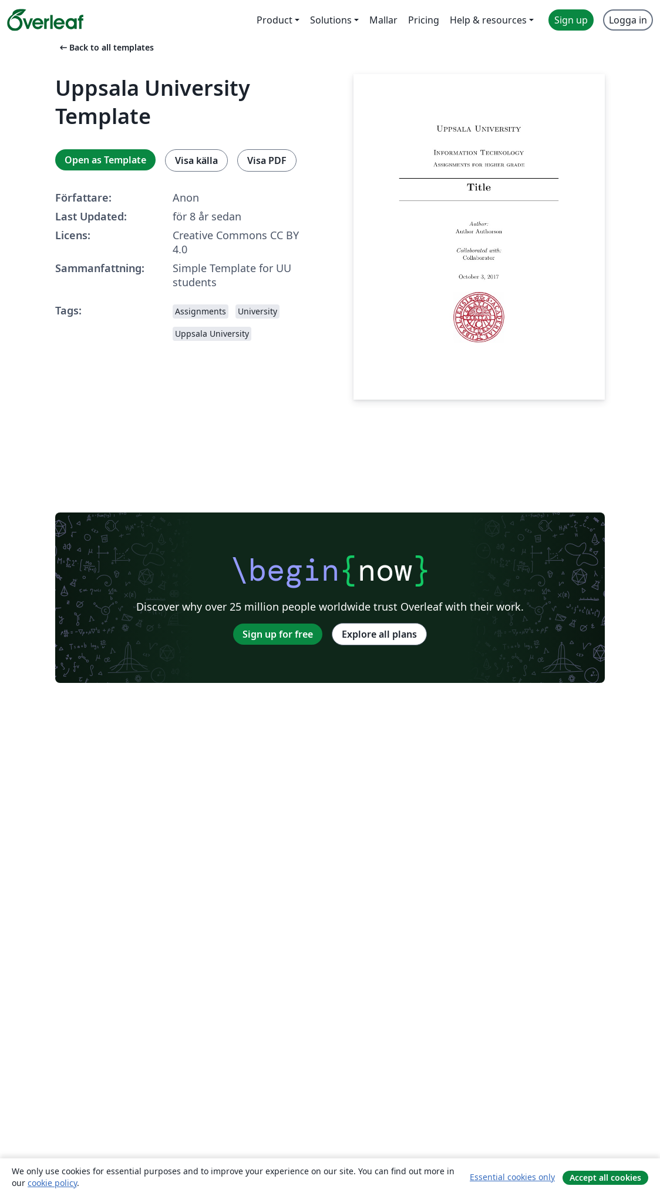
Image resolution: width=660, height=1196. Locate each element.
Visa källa (196, 160)
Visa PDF (267, 160)
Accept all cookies (605, 1177)
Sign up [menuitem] (571, 20)
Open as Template (105, 159)
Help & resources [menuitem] (488, 20)
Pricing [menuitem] (423, 20)
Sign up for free (278, 634)
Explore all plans (379, 634)
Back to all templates (106, 47)
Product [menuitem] (274, 20)
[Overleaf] (45, 20)
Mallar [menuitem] (383, 20)
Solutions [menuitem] (331, 20)
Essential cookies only (512, 1176)
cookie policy (52, 1182)
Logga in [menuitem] (628, 20)
